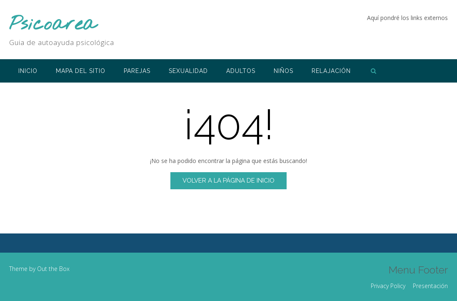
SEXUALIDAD (188, 71)
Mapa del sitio (80, 71)
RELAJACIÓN (331, 71)
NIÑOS (283, 71)
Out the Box (53, 269)
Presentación (430, 286)
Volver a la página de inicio (228, 180)
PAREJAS (137, 71)
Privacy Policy (388, 286)
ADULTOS (240, 71)
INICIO (27, 71)
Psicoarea (52, 25)
